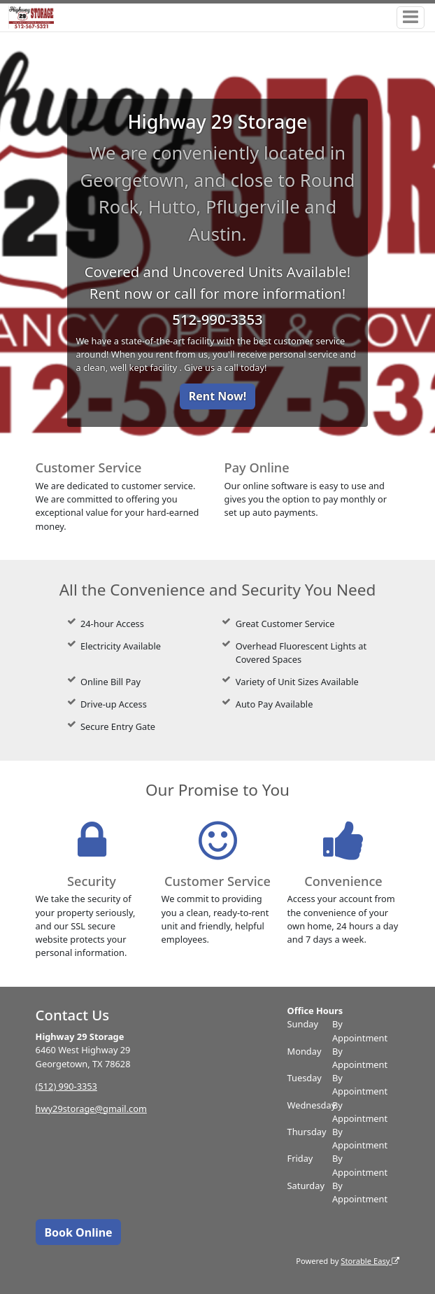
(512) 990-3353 (66, 1086)
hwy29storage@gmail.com (91, 1108)
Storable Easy (370, 1261)
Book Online (78, 1232)
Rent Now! (217, 396)
